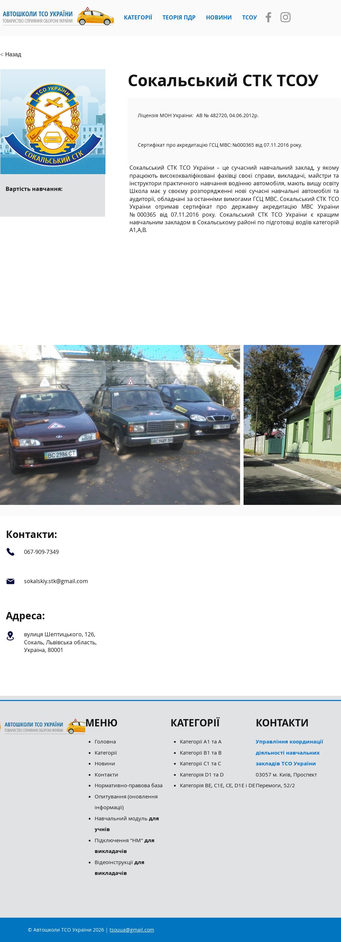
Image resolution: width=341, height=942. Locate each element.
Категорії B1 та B (201, 752)
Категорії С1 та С (200, 763)
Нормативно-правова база (129, 785)
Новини (105, 763)
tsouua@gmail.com (132, 929)
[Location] (10, 635)
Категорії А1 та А (201, 741)
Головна (105, 741)
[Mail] (10, 581)
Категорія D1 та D (202, 774)
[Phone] (10, 551)
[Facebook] (268, 17)
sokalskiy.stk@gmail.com (56, 581)
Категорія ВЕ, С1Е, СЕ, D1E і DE (217, 785)
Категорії (106, 752)
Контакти (106, 774)
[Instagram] (285, 17)
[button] (138, 17)
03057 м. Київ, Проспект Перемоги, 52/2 (289, 763)
